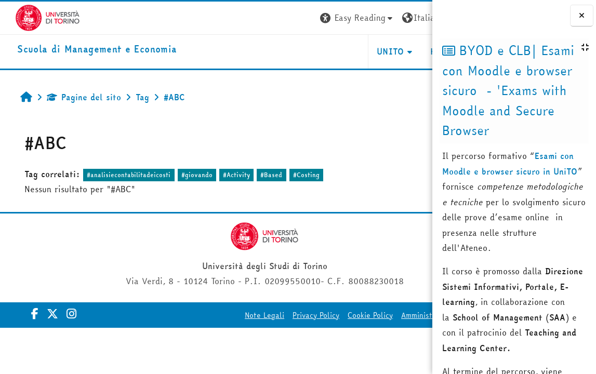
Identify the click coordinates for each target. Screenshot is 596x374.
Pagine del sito (74, 97)
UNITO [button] (309, 51)
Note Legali (231, 315)
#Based (261, 175)
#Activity (226, 175)
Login (413, 17)
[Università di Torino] (32, 16)
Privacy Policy (282, 315)
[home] (82, 49)
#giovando (187, 175)
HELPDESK (369, 51)
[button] (275, 18)
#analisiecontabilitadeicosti (119, 175)
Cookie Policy (337, 315)
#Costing (296, 175)
